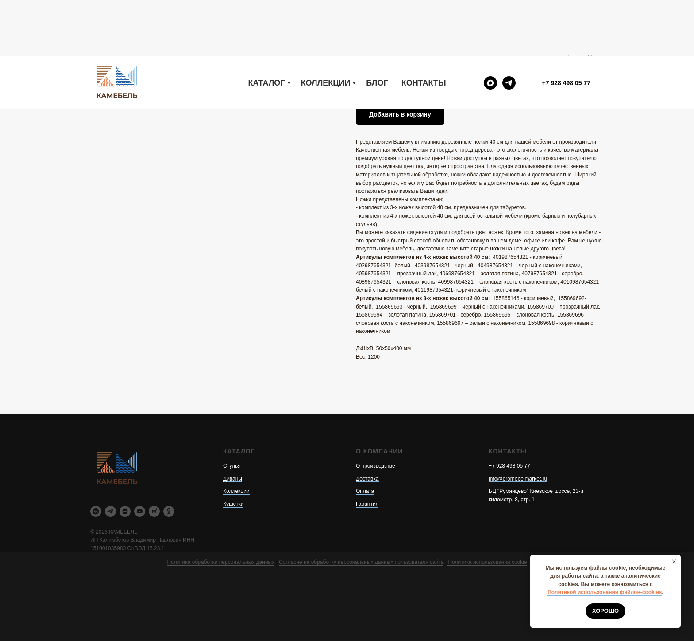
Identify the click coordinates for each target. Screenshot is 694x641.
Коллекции (326, 26)
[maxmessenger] (490, 26)
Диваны (232, 479)
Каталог (266, 26)
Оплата (365, 491)
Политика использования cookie (487, 562)
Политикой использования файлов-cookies (604, 592)
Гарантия (367, 504)
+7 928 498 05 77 (509, 466)
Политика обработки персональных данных (220, 562)
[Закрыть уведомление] (674, 561)
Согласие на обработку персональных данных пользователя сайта (361, 562)
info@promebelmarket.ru (518, 479)
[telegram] (509, 26)
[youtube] (139, 511)
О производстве (375, 466)
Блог (377, 26)
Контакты (423, 26)
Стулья (232, 466)
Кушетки (233, 504)
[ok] (168, 511)
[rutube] (154, 511)
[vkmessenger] (95, 511)
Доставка (367, 479)
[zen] (125, 511)
